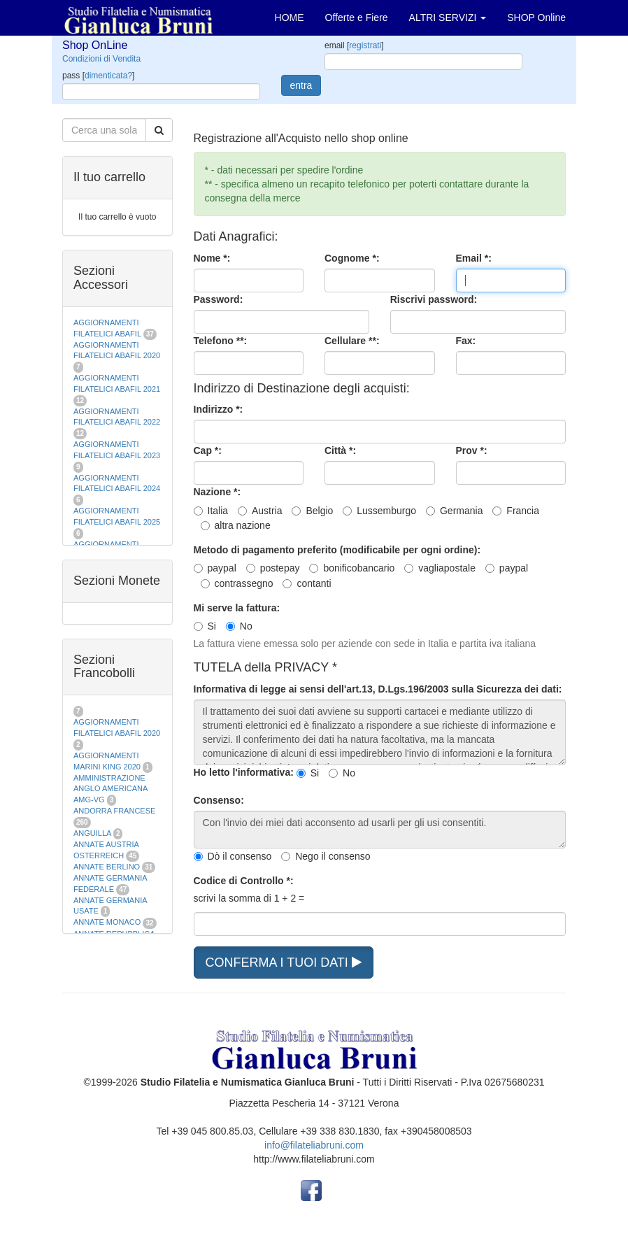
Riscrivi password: (434, 299)
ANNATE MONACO (107, 922)
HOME (289, 17)
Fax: (466, 340)
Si (205, 626)
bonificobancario (351, 568)
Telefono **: (221, 340)
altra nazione (236, 525)
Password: (218, 299)
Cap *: (208, 450)
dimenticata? (108, 75)
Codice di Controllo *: (244, 880)
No (239, 626)
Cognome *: (352, 258)
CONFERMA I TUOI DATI (284, 962)
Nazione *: (217, 491)
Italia (211, 510)
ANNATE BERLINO (106, 866)
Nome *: (212, 258)
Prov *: (471, 450)
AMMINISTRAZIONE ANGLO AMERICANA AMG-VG (110, 789)
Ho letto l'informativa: (244, 772)
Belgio (312, 510)
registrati (365, 45)
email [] (354, 45)
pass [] (98, 75)
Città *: (340, 450)
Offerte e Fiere (356, 17)
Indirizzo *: (218, 409)
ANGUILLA (92, 833)
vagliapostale (440, 568)
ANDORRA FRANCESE (114, 811)
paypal (215, 568)
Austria (260, 510)
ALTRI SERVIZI (448, 17)
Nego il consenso (325, 856)
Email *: (474, 258)
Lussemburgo (379, 510)
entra (301, 85)
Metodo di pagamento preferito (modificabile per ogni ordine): (337, 549)
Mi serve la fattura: (237, 607)
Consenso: (219, 800)
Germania (454, 510)
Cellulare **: (352, 340)
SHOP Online (536, 17)
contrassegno (237, 583)
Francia (515, 510)
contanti (307, 583)
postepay (273, 568)
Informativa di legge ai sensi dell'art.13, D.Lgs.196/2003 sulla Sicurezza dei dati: (378, 689)
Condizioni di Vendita (101, 59)
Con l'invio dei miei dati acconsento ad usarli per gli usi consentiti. (380, 829)
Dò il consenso (233, 856)
